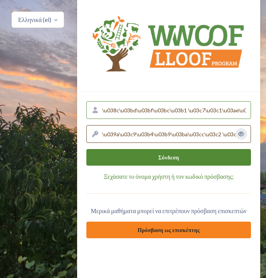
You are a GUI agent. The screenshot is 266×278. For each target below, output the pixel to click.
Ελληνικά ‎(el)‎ (35, 19)
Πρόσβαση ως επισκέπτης (169, 230)
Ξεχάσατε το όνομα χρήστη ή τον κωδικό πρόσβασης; (169, 176)
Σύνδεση (168, 157)
